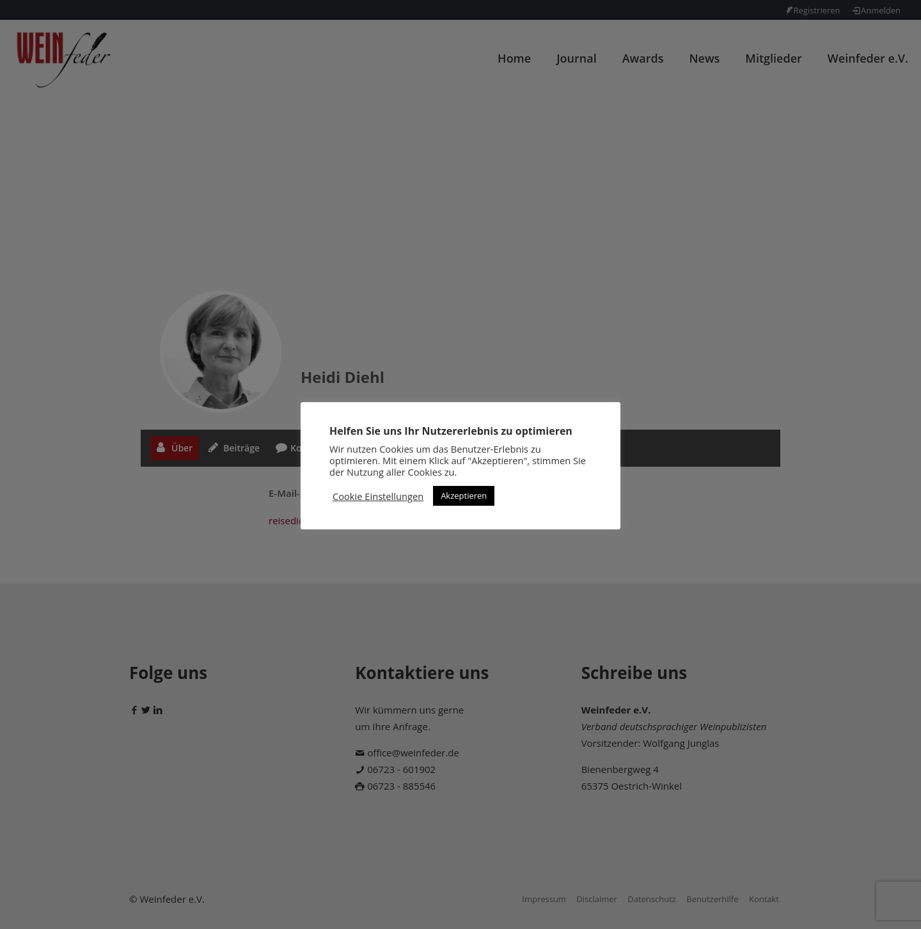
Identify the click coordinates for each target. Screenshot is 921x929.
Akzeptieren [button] (464, 495)
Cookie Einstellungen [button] (378, 496)
